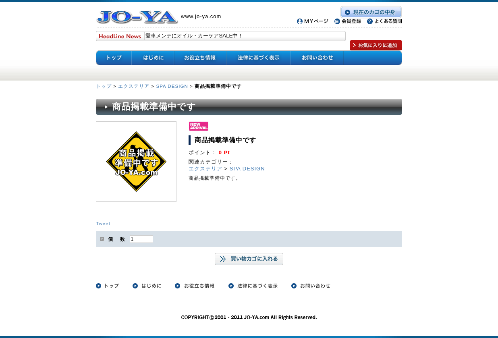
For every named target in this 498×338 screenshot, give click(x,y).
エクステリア (133, 86)
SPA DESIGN (172, 86)
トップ (104, 86)
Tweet (103, 223)
